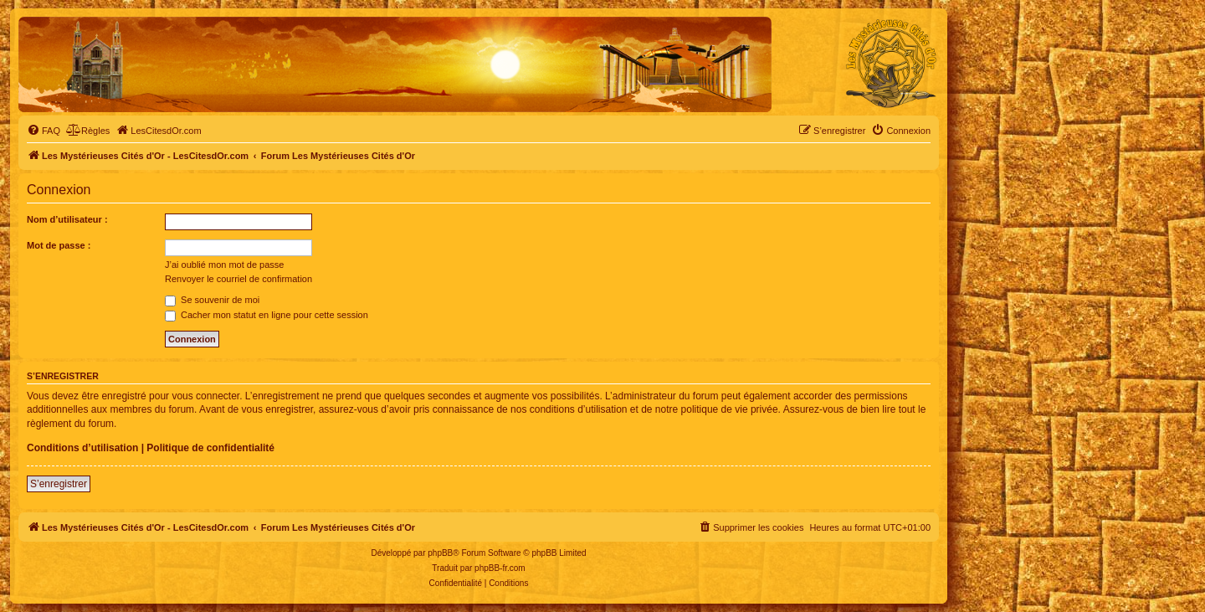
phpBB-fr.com (500, 568)
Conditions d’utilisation (82, 448)
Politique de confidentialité (210, 448)
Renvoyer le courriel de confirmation (238, 279)
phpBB (440, 553)
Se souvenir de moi (212, 300)
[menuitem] (43, 131)
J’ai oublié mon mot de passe (224, 265)
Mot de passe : (58, 245)
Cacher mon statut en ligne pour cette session (266, 315)
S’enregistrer (58, 484)
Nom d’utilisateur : (67, 219)
